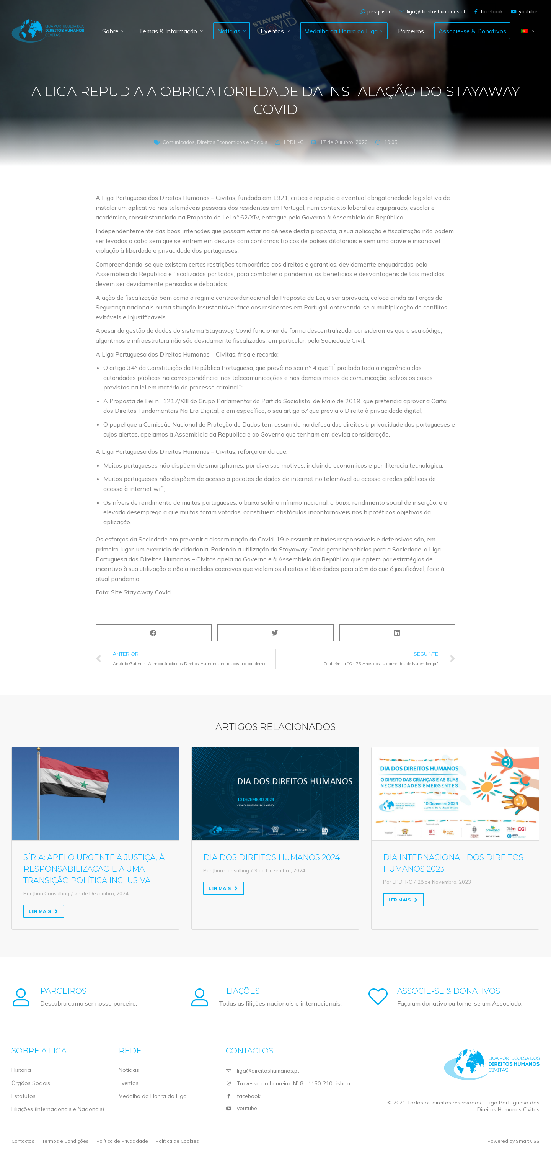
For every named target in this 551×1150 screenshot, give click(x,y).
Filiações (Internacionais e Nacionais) (57, 1109)
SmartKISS (528, 1141)
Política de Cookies (177, 1141)
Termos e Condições (65, 1141)
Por (46, 893)
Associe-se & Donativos (448, 991)
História (21, 1070)
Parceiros (63, 991)
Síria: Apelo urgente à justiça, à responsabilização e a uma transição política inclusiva (94, 869)
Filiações (239, 991)
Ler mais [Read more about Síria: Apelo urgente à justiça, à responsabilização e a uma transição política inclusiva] (43, 911)
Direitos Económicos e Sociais (232, 142)
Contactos (22, 1141)
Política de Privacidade (122, 1141)
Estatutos (23, 1096)
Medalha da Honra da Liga (153, 1096)
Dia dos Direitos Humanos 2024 (271, 857)
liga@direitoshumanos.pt (431, 11)
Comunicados (179, 142)
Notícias (129, 1070)
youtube (524, 11)
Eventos (129, 1083)
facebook (488, 11)
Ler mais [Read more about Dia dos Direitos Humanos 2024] (223, 888)
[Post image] (95, 793)
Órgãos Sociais (30, 1083)
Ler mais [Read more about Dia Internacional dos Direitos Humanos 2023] (403, 900)
